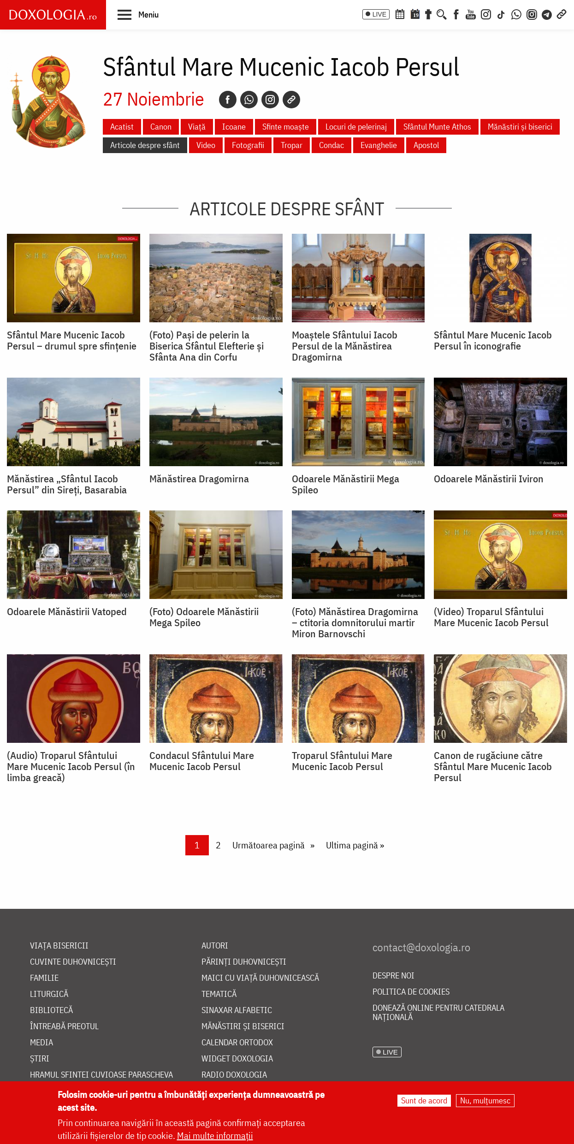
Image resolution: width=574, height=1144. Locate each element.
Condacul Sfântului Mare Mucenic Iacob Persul (201, 761)
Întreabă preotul (64, 1026)
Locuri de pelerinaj (356, 126)
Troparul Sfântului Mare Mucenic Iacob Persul (342, 761)
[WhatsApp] (516, 13)
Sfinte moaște (285, 126)
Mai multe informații (215, 1135)
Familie (44, 978)
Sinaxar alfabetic (236, 1010)
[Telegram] (547, 13)
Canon (161, 126)
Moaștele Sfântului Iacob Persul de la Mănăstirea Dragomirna (344, 345)
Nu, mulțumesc (485, 1100)
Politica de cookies (411, 992)
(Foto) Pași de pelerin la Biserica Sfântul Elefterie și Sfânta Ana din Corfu (206, 345)
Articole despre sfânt (145, 145)
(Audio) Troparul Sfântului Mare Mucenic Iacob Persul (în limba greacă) (71, 766)
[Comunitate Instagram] (531, 13)
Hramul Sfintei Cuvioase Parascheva (101, 1075)
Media (41, 1043)
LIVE (379, 14)
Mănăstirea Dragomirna (199, 478)
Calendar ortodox (237, 1043)
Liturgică (49, 994)
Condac (331, 145)
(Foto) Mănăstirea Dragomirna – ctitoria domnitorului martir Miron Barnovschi (355, 622)
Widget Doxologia (237, 1059)
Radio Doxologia (234, 1075)
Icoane (234, 126)
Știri (39, 1059)
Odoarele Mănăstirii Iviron (489, 478)
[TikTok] (501, 13)
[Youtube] (470, 13)
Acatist (122, 126)
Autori (214, 946)
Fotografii (248, 145)
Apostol (426, 145)
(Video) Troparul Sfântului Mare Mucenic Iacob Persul (491, 617)
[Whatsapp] (249, 99)
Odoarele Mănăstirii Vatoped (67, 611)
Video (205, 145)
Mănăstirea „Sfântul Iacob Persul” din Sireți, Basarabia (67, 484)
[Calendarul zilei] (414, 13)
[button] (138, 14)
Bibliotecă (51, 1010)
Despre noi (393, 976)
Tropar (291, 145)
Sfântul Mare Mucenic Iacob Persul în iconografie (493, 340)
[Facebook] (456, 13)
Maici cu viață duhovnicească (260, 978)
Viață (197, 126)
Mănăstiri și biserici (520, 126)
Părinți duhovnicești (243, 962)
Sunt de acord (424, 1100)
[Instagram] (485, 13)
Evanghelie (379, 145)
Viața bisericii (59, 946)
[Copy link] (291, 99)
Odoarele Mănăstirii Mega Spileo (345, 484)
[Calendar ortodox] (399, 13)
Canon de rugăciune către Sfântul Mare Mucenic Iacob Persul (493, 766)
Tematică (219, 994)
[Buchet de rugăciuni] (428, 13)
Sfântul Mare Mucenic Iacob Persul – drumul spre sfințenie (71, 340)
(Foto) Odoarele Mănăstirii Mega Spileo (204, 617)
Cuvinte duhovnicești (73, 962)
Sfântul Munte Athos (437, 126)
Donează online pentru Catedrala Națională (438, 1012)
